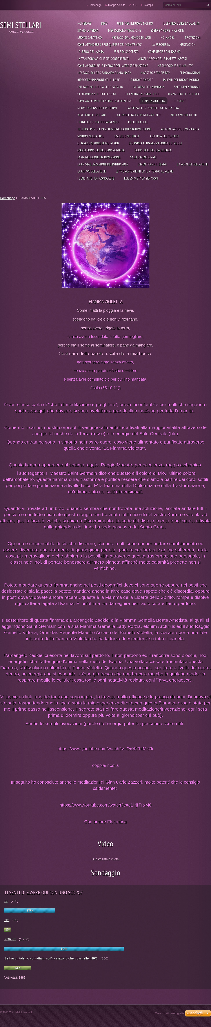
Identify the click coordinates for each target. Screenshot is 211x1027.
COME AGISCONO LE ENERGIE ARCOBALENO (104, 101)
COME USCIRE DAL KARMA (164, 51)
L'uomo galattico (89, 37)
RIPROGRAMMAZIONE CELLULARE (98, 79)
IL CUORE (180, 101)
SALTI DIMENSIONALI (187, 86)
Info (104, 23)
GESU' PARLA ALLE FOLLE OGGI (96, 94)
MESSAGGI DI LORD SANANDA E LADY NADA (104, 72)
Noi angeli (167, 37)
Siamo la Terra (87, 30)
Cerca (207, 5)
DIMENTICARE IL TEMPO (152, 164)
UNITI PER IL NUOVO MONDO (135, 23)
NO (6, 920)
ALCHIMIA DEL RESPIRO (164, 136)
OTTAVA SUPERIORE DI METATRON (98, 143)
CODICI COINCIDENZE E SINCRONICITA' (101, 150)
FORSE (10, 939)
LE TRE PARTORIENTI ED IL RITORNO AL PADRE (144, 171)
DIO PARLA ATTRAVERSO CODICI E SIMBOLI (155, 143)
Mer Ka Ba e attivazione (124, 30)
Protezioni (192, 37)
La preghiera (161, 44)
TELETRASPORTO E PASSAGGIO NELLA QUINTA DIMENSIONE (114, 129)
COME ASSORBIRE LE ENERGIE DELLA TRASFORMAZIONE (112, 65)
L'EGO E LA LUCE (138, 122)
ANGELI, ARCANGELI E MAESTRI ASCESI (162, 58)
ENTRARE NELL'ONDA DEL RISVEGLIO (100, 86)
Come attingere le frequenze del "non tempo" (109, 44)
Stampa (148, 5)
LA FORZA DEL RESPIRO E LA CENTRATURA (153, 108)
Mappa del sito (116, 5)
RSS (134, 5)
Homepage (84, 23)
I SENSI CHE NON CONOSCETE (96, 178)
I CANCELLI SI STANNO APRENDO (97, 122)
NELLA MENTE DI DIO (184, 115)
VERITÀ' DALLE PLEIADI (91, 115)
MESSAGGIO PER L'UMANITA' (175, 65)
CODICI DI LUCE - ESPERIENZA (153, 150)
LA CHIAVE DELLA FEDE (91, 171)
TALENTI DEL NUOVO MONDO (181, 79)
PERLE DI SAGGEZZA (125, 51)
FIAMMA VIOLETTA (153, 101)
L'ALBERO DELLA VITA (90, 51)
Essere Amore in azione (167, 30)
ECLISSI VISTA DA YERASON (141, 178)
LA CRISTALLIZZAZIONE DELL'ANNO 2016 (102, 164)
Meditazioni (188, 44)
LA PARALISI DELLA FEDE (192, 164)
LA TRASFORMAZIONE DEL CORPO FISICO (103, 58)
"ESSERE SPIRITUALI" (127, 136)
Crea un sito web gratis (169, 1013)
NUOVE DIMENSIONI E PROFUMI (97, 108)
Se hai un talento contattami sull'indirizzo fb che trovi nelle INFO (50, 958)
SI (5, 901)
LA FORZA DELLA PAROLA (148, 86)
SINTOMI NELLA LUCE (90, 136)
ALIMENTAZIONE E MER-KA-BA (180, 129)
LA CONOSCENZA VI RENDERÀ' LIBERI (138, 115)
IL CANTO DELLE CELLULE (184, 94)
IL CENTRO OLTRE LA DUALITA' (181, 23)
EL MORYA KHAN (190, 72)
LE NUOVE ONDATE (141, 79)
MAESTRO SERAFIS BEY (155, 72)
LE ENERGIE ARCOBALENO (142, 94)
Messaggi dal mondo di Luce (131, 37)
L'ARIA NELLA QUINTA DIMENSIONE (98, 157)
